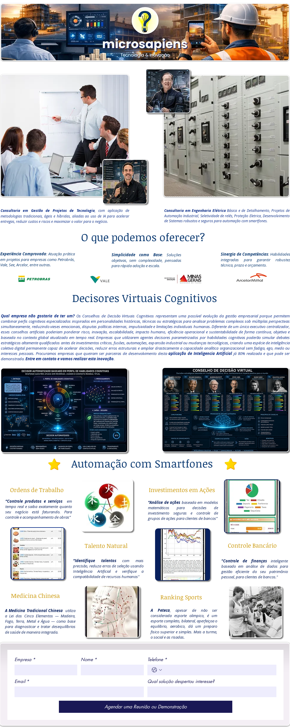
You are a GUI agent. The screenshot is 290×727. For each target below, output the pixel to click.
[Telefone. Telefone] (218, 670)
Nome (89, 659)
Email (21, 681)
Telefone (157, 659)
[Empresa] (44, 670)
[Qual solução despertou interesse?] (210, 692)
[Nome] (110, 670)
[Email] (77, 692)
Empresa (24, 659)
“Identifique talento (94, 560)
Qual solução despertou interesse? (180, 681)
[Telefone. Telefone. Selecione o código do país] (157, 670)
